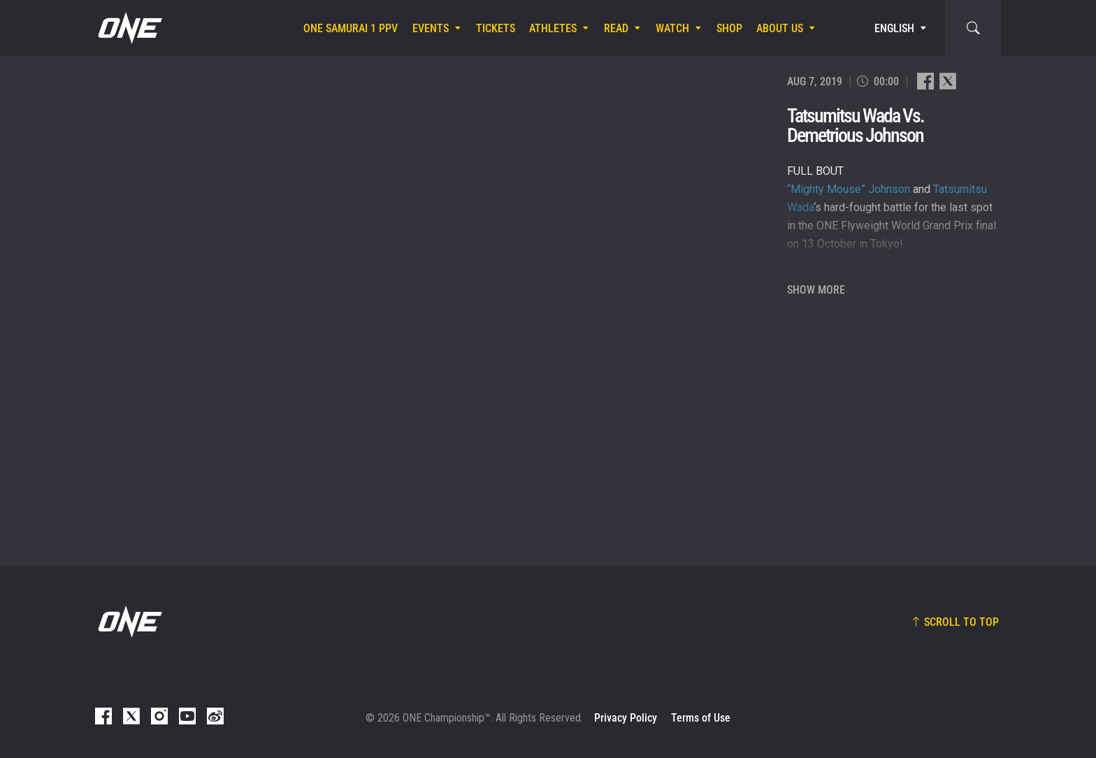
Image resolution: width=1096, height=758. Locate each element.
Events (430, 28)
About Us (779, 28)
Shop (729, 28)
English (894, 28)
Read (616, 28)
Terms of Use (700, 717)
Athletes (553, 28)
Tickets (495, 28)
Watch (672, 28)
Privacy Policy (625, 717)
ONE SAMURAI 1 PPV (350, 28)
